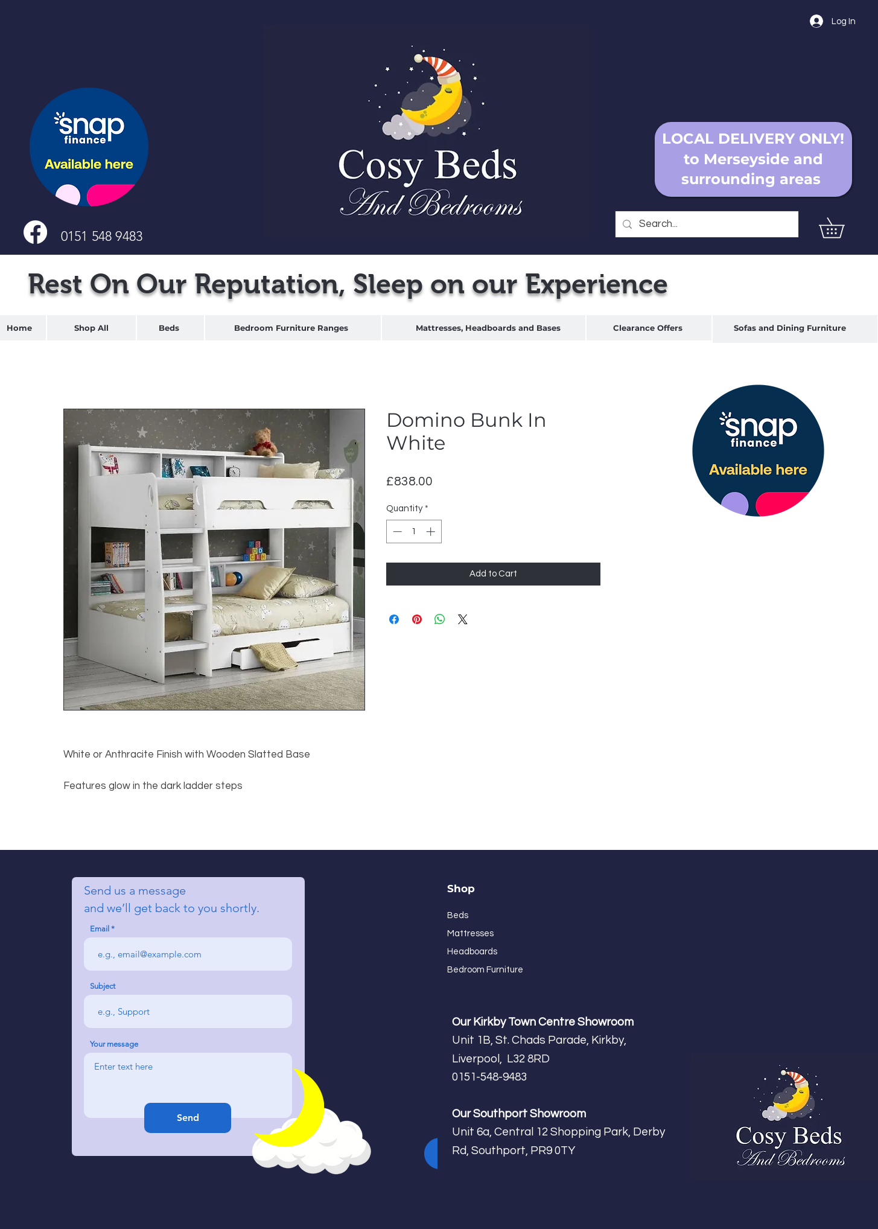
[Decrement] (396, 531)
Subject (102, 986)
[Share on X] (463, 619)
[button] (841, 227)
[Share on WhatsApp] (440, 619)
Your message (114, 1044)
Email (99, 929)
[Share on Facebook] (394, 619)
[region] (170, 327)
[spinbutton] (414, 531)
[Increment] (432, 531)
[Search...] (706, 224)
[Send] (187, 1118)
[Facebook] (35, 232)
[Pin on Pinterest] (417, 619)
